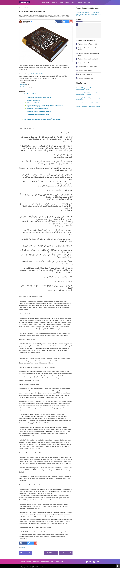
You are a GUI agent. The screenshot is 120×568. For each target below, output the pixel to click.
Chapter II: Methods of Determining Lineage (88, 106)
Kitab (61, 2)
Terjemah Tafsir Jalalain (85, 70)
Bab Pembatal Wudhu (30, 94)
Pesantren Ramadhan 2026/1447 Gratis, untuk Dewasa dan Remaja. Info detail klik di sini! (88, 14)
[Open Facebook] (87, 562)
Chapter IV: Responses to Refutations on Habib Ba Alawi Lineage (87, 88)
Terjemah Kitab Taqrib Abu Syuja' (88, 59)
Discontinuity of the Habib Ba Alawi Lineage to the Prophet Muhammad (88, 93)
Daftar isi (54, 2)
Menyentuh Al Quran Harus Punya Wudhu (39, 111)
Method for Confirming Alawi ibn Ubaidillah (88, 103)
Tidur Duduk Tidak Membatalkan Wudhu (39, 97)
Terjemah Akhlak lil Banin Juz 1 (87, 66)
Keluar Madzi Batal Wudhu (34, 103)
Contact (28, 561)
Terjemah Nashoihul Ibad (85, 78)
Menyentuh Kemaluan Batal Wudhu (37, 108)
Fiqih (73, 2)
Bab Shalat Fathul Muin (85, 74)
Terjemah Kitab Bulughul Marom (36, 74)
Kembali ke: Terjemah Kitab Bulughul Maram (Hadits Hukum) (42, 119)
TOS (52, 561)
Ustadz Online (27, 21)
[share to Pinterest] (71, 21)
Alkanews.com (59, 561)
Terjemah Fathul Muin (84, 63)
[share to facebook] (58, 21)
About (23, 561)
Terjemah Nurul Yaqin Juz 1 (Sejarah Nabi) (89, 48)
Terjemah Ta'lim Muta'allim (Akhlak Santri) (88, 54)
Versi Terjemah (24, 87)
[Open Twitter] (90, 562)
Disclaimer (36, 561)
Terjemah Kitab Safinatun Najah (87, 44)
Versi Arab (23, 84)
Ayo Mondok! (45, 2)
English (67, 2)
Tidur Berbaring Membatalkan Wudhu (38, 114)
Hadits (23, 547)
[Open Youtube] (98, 562)
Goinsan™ (41, 566)
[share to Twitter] (66, 21)
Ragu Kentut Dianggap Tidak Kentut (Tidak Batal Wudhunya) (45, 106)
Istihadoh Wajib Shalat (33, 100)
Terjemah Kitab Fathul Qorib (85, 40)
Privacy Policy (45, 561)
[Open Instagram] (94, 562)
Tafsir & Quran (81, 2)
